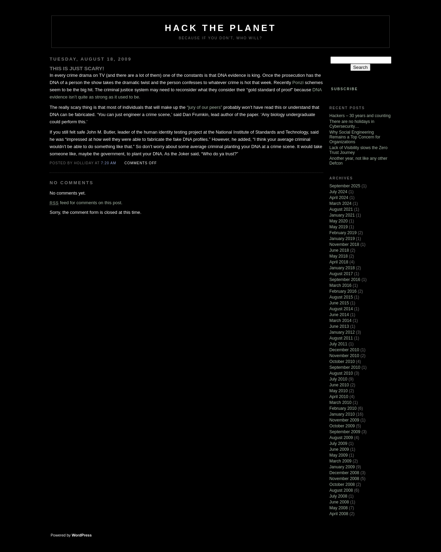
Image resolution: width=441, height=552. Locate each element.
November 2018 (344, 244)
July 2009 (338, 443)
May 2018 (338, 256)
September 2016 (344, 279)
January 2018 (342, 267)
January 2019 (342, 238)
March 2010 (340, 402)
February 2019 (343, 232)
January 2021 (342, 215)
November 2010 (344, 355)
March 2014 (340, 320)
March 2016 (340, 285)
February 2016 (343, 291)
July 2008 (338, 496)
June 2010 (339, 385)
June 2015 (339, 303)
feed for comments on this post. (86, 202)
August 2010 (341, 373)
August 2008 (341, 490)
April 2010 (338, 396)
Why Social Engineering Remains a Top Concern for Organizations (354, 137)
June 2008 (339, 502)
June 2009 (339, 449)
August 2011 (341, 338)
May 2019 (338, 227)
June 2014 (339, 314)
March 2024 (340, 203)
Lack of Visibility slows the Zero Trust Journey (358, 150)
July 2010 (338, 379)
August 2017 (341, 273)
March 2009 (340, 461)
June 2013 (339, 326)
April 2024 (338, 197)
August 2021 (341, 209)
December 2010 (344, 349)
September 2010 (344, 367)
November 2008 (344, 478)
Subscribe (344, 89)
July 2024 (338, 191)
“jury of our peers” (204, 107)
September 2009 (344, 431)
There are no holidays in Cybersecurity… (351, 124)
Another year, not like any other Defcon (358, 161)
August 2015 (341, 297)
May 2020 (338, 221)
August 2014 (341, 308)
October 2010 (342, 361)
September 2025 (344, 186)
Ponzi (298, 82)
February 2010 (343, 408)
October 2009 (342, 426)
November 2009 (344, 420)
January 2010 (342, 414)
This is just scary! (77, 68)
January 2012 (342, 332)
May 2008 (338, 508)
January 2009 (342, 467)
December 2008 (344, 472)
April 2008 (338, 513)
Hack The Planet (220, 28)
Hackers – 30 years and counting (360, 115)
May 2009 (338, 455)
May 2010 (338, 390)
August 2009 (341, 437)
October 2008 (342, 484)
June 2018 (339, 250)
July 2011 (338, 344)
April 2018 (338, 262)
